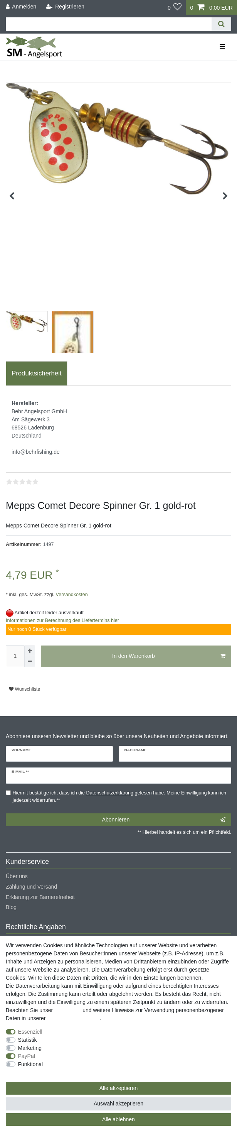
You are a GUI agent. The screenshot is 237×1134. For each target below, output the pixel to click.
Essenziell (30, 1032)
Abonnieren (163, 819)
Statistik (27, 1040)
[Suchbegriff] (109, 24)
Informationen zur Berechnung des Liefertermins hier (62, 620)
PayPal (26, 1056)
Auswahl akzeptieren (118, 1103)
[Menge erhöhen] (29, 651)
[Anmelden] (21, 7)
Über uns (17, 876)
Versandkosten (71, 594)
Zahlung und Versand (31, 887)
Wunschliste (24, 689)
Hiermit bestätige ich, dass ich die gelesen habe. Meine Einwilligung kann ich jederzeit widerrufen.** (119, 796)
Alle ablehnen (118, 1119)
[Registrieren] (65, 7)
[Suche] (221, 24)
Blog (11, 907)
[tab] (36, 373)
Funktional (30, 1064)
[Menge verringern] (29, 661)
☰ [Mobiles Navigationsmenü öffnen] (222, 47)
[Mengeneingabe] (15, 656)
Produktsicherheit (37, 373)
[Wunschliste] (174, 7)
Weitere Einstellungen (32, 1072)
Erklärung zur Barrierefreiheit (40, 897)
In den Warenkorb (168, 656)
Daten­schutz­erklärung (73, 1018)
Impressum (67, 1010)
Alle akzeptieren (118, 1088)
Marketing (30, 1048)
